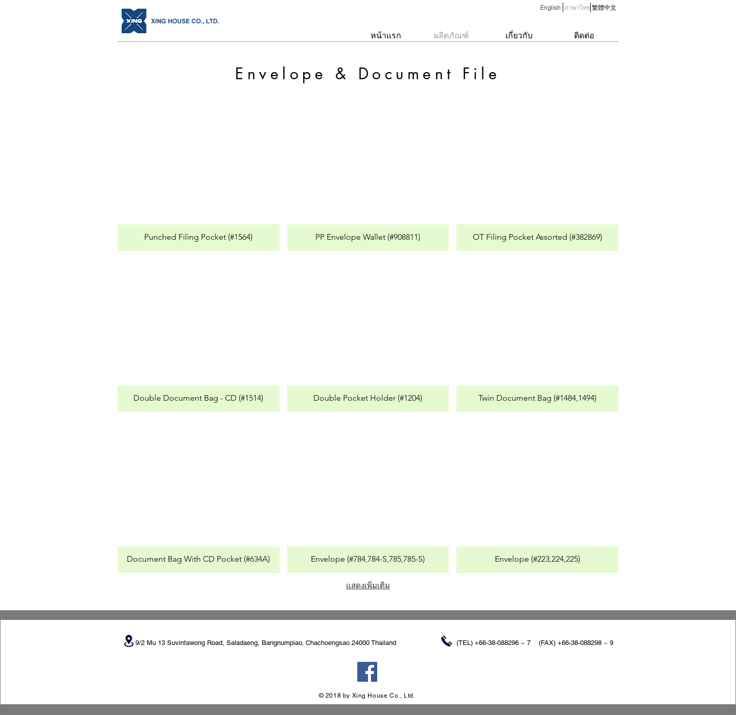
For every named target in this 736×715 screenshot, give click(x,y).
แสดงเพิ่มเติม (368, 585)
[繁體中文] (603, 7)
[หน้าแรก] (386, 36)
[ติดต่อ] (584, 36)
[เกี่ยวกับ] (519, 36)
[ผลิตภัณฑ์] (451, 36)
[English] (550, 7)
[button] (577, 7)
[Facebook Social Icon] (367, 672)
